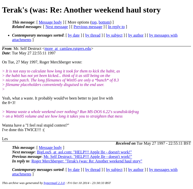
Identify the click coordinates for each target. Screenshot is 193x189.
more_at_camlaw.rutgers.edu (67, 48)
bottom (104, 22)
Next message (56, 27)
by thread (93, 35)
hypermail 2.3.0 (54, 183)
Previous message (88, 27)
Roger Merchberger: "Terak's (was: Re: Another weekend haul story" (86, 161)
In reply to (116, 27)
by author (135, 35)
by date (74, 35)
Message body (50, 22)
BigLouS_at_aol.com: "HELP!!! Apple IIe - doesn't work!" (84, 152)
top (93, 22)
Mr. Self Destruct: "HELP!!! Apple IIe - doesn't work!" (87, 156)
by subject (114, 35)
